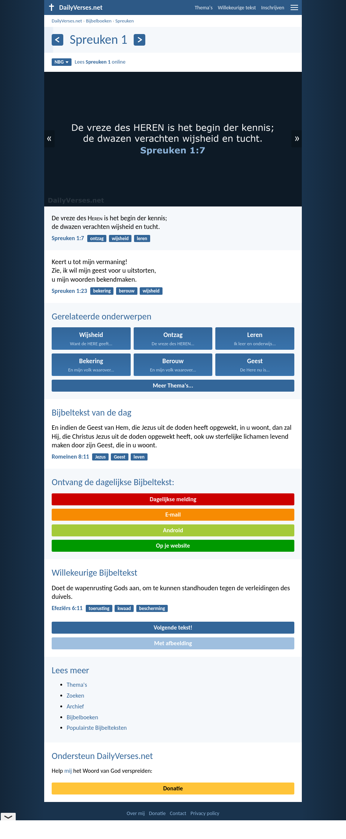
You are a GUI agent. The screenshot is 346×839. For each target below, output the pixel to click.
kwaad (124, 608)
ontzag (97, 238)
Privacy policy (205, 813)
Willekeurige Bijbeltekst (94, 572)
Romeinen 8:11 (70, 456)
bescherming (152, 608)
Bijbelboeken (98, 21)
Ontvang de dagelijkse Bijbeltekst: (113, 482)
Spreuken (124, 21)
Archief (75, 706)
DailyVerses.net (67, 21)
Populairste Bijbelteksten (97, 727)
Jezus (100, 457)
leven (139, 457)
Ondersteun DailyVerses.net (102, 755)
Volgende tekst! (173, 627)
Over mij (136, 813)
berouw (126, 291)
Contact (178, 813)
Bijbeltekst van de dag (91, 412)
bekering (102, 291)
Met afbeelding (173, 643)
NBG (62, 62)
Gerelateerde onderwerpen (101, 316)
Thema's (204, 7)
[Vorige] (57, 40)
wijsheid (120, 238)
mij (68, 770)
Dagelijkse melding (173, 499)
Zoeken (75, 695)
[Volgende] (139, 40)
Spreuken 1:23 (69, 290)
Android (173, 530)
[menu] (294, 10)
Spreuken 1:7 (68, 238)
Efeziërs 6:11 (67, 608)
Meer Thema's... (173, 385)
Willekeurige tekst (237, 7)
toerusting (99, 608)
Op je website (173, 545)
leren (142, 238)
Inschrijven (272, 7)
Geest (119, 457)
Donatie (173, 788)
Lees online (100, 61)
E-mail (172, 514)
